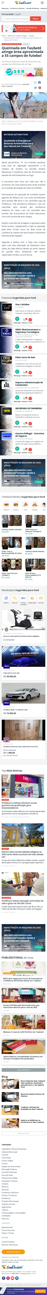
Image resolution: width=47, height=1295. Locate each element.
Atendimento (7, 1227)
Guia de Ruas (7, 1175)
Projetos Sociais (8, 1204)
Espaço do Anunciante (11, 1166)
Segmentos (6, 1207)
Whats (39, 154)
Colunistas (6, 1157)
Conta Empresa (8, 1241)
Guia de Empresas (9, 1172)
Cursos (5, 1163)
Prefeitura (6, 1198)
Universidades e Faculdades (13, 1213)
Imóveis (6, 599)
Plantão (31, 36)
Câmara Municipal (9, 1152)
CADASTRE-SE (40, 1291)
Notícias (5, 1189)
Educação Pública (9, 1169)
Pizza (25, 506)
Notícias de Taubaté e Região (17, 36)
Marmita (6, 506)
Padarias (35, 506)
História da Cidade (9, 1178)
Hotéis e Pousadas (23, 600)
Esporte (40, 599)
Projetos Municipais (10, 1201)
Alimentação (32, 599)
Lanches (16, 506)
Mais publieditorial (23, 1070)
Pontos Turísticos (9, 1195)
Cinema (5, 1154)
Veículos (14, 599)
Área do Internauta (10, 1244)
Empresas (5, 8)
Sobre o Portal (8, 1233)
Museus (5, 1186)
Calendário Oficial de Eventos (14, 1149)
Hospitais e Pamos (10, 1181)
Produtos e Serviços (17, 8)
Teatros (5, 1210)
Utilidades (6, 1215)
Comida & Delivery (32, 8)
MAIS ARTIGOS (23, 1133)
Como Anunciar (8, 1230)
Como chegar (7, 1160)
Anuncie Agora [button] (13, 1251)
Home (4, 36)
